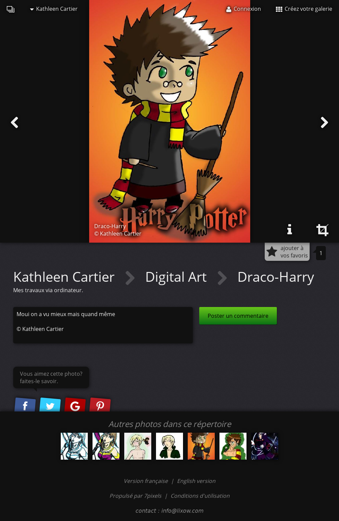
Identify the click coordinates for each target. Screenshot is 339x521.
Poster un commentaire (238, 315)
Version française (146, 481)
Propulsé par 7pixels (135, 495)
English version (196, 481)
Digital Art (177, 276)
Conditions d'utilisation (200, 495)
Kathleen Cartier (54, 8)
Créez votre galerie (304, 8)
